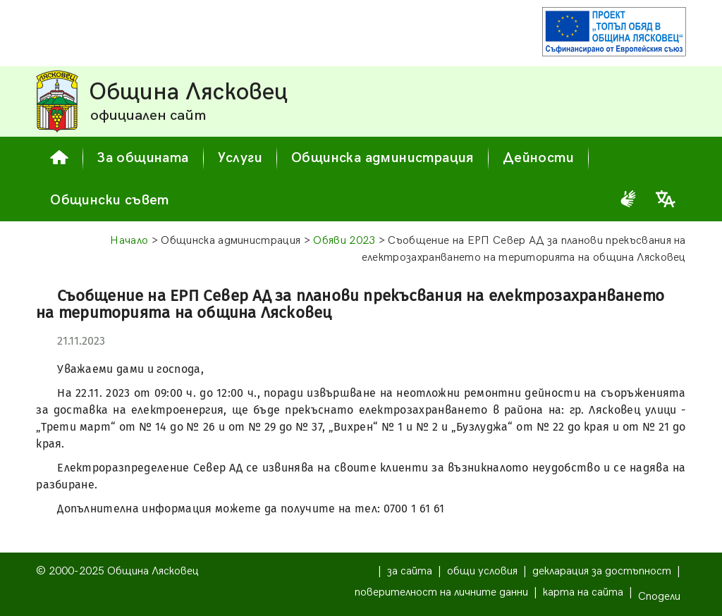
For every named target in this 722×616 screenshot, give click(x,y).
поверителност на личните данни (441, 592)
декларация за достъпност (601, 571)
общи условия (482, 571)
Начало (129, 240)
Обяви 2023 (344, 240)
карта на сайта (583, 592)
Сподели (659, 596)
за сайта (409, 571)
